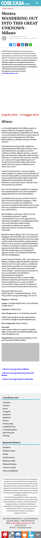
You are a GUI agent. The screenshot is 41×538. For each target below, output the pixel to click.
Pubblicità (7, 418)
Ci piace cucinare (9, 467)
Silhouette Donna (9, 464)
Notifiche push (8, 433)
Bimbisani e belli (9, 461)
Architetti (6, 415)
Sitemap (6, 436)
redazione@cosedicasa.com (20, 523)
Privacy (5, 421)
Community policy (10, 430)
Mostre (10, 8)
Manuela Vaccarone (20, 36)
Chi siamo (6, 403)
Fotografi (6, 412)
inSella (5, 454)
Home (4, 8)
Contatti (6, 406)
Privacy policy (8, 424)
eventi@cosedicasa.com (10, 73)
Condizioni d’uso (9, 427)
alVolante (6, 447)
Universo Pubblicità (10, 471)
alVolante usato (9, 451)
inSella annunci (9, 457)
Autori (5, 409)
